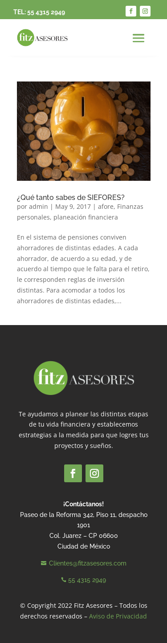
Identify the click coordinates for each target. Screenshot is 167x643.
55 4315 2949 (46, 12)
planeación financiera (85, 217)
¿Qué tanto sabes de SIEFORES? (71, 197)
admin (38, 206)
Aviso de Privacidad (118, 616)
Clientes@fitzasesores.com (87, 563)
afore (106, 206)
